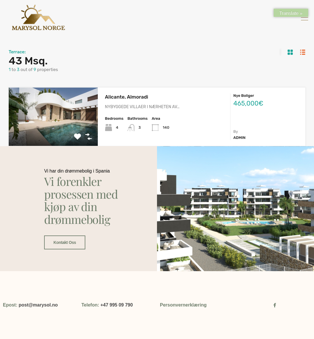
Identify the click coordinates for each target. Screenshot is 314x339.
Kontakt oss (64, 237)
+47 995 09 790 (116, 304)
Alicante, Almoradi (126, 97)
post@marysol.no (38, 304)
